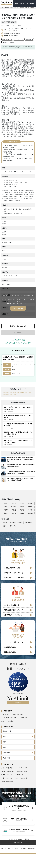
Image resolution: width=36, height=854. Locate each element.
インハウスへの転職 (21, 768)
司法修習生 (28, 522)
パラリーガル (13, 526)
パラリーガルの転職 (21, 778)
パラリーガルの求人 (7, 721)
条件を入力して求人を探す (12, 568)
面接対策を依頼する (10, 652)
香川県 (30, 510)
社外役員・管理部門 (7, 781)
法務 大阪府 (28, 393)
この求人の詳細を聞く (18, 308)
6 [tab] (25, 379)
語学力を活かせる (7, 39)
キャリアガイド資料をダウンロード (15, 642)
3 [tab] (17, 379)
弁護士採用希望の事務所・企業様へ (18, 839)
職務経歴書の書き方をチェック (13, 610)
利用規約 (23, 849)
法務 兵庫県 (13, 395)
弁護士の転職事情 (6, 768)
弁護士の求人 (5, 714)
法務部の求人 (25, 717)
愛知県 (30, 506)
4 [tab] (19, 379)
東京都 (30, 503)
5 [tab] (22, 379)
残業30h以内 (29, 39)
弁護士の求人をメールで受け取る (14, 578)
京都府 (6, 510)
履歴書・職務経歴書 (7, 771)
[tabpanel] (18, 365)
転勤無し (4, 42)
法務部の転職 (19, 774)
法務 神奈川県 (20, 393)
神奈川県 (14, 506)
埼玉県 (22, 503)
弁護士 (5, 522)
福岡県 (14, 513)
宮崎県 (22, 513)
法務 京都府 (6, 395)
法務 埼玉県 (13, 393)
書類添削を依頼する (10, 647)
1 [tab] (11, 379)
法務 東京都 (6, 393)
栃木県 (14, 503)
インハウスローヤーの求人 (9, 717)
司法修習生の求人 (17, 714)
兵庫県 (22, 510)
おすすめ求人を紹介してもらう (13, 573)
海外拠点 (30, 513)
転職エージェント (6, 774)
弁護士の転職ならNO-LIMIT (7, 7)
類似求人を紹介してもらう (18, 326)
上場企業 (12, 42)
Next (35, 365)
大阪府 (14, 510)
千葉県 (6, 506)
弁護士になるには (6, 778)
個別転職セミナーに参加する (13, 615)
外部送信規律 (18, 842)
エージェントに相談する (11, 605)
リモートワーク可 (19, 39)
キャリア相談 (31, 3)
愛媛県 (6, 513)
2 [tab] (14, 379)
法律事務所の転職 (22, 771)
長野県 (22, 506)
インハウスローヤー (16, 522)
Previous (1, 365)
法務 (4, 526)
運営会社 (3, 849)
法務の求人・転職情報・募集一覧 (21, 7)
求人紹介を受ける (19, 3)
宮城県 (6, 503)
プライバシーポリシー (13, 849)
